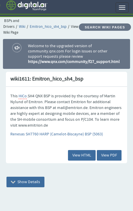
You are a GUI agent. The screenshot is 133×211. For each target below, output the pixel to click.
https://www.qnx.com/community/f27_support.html (74, 61)
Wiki (22, 26)
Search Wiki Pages (105, 27)
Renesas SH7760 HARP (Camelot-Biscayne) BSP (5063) (56, 134)
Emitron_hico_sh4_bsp (48, 26)
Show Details (25, 182)
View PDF (109, 155)
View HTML (81, 155)
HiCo (23, 96)
